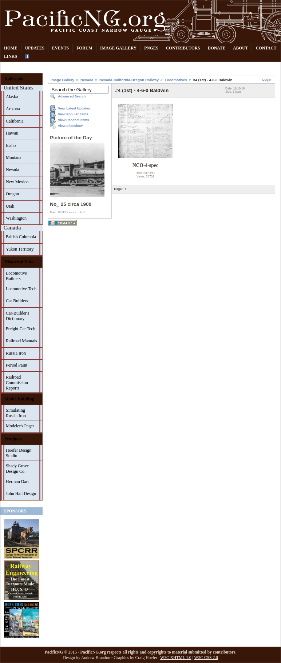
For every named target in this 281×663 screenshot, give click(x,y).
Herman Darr (17, 481)
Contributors (183, 48)
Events (60, 48)
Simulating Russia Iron (16, 413)
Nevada (12, 169)
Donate (217, 48)
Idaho (11, 145)
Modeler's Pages (20, 425)
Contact (266, 48)
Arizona (13, 108)
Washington (16, 218)
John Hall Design (21, 493)
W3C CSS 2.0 (206, 657)
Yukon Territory (20, 249)
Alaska (12, 96)
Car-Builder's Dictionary (17, 316)
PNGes (151, 48)
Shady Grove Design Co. (17, 468)
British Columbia (21, 236)
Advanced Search (72, 96)
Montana (13, 157)
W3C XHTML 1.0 (175, 657)
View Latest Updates (74, 108)
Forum (84, 48)
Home (10, 48)
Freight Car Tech (20, 328)
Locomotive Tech (21, 288)
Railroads (13, 78)
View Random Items (73, 120)
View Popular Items (73, 114)
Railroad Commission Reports (17, 383)
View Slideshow (70, 126)
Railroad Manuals (21, 340)
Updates (34, 48)
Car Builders (17, 300)
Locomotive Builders (16, 276)
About (240, 48)
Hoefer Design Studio (18, 453)
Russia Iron (16, 353)
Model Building (19, 399)
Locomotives (176, 80)
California (15, 121)
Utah (10, 206)
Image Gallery (118, 48)
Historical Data (18, 261)
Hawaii (12, 133)
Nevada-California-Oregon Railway (129, 80)
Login (267, 79)
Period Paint (16, 365)
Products (12, 439)
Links (10, 56)
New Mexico (17, 181)
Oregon (12, 193)
